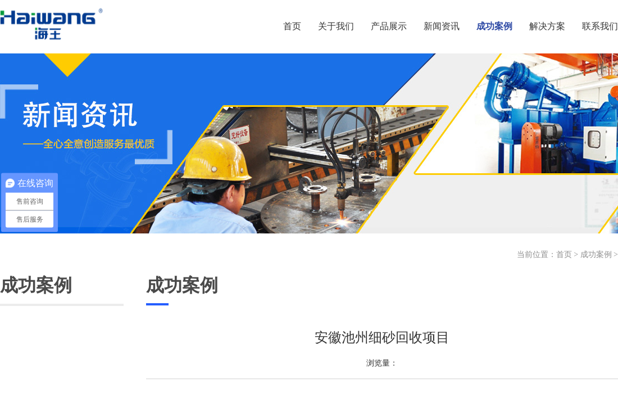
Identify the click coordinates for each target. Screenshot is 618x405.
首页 (564, 254)
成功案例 (596, 254)
